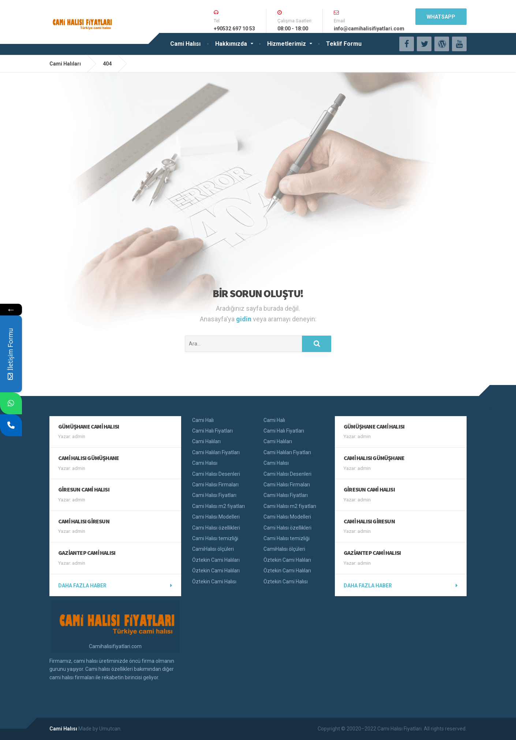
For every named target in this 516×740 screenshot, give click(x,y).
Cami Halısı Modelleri (216, 517)
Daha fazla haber (82, 585)
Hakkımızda (231, 43)
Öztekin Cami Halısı (214, 581)
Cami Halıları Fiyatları (216, 452)
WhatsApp (441, 17)
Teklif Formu (344, 43)
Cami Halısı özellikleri (216, 528)
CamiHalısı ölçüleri (213, 549)
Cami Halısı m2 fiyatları (218, 506)
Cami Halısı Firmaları (215, 484)
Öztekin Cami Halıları (216, 560)
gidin (244, 319)
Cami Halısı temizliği (215, 538)
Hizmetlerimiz (286, 43)
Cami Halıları (206, 441)
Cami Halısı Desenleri (216, 474)
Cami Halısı (185, 43)
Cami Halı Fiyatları (212, 431)
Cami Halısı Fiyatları (214, 495)
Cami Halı (203, 420)
